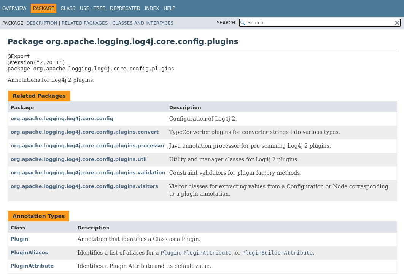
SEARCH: (227, 22)
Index (152, 8)
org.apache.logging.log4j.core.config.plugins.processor (88, 145)
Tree (99, 8)
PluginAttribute (32, 266)
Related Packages (85, 23)
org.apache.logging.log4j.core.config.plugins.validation (88, 172)
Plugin (19, 239)
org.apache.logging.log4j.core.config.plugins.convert (85, 132)
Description (41, 23)
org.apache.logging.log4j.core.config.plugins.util (79, 159)
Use (84, 8)
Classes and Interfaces (142, 23)
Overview (14, 8)
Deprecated (125, 8)
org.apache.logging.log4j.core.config (62, 118)
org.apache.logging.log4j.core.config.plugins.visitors (84, 186)
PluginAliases (29, 252)
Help (169, 8)
